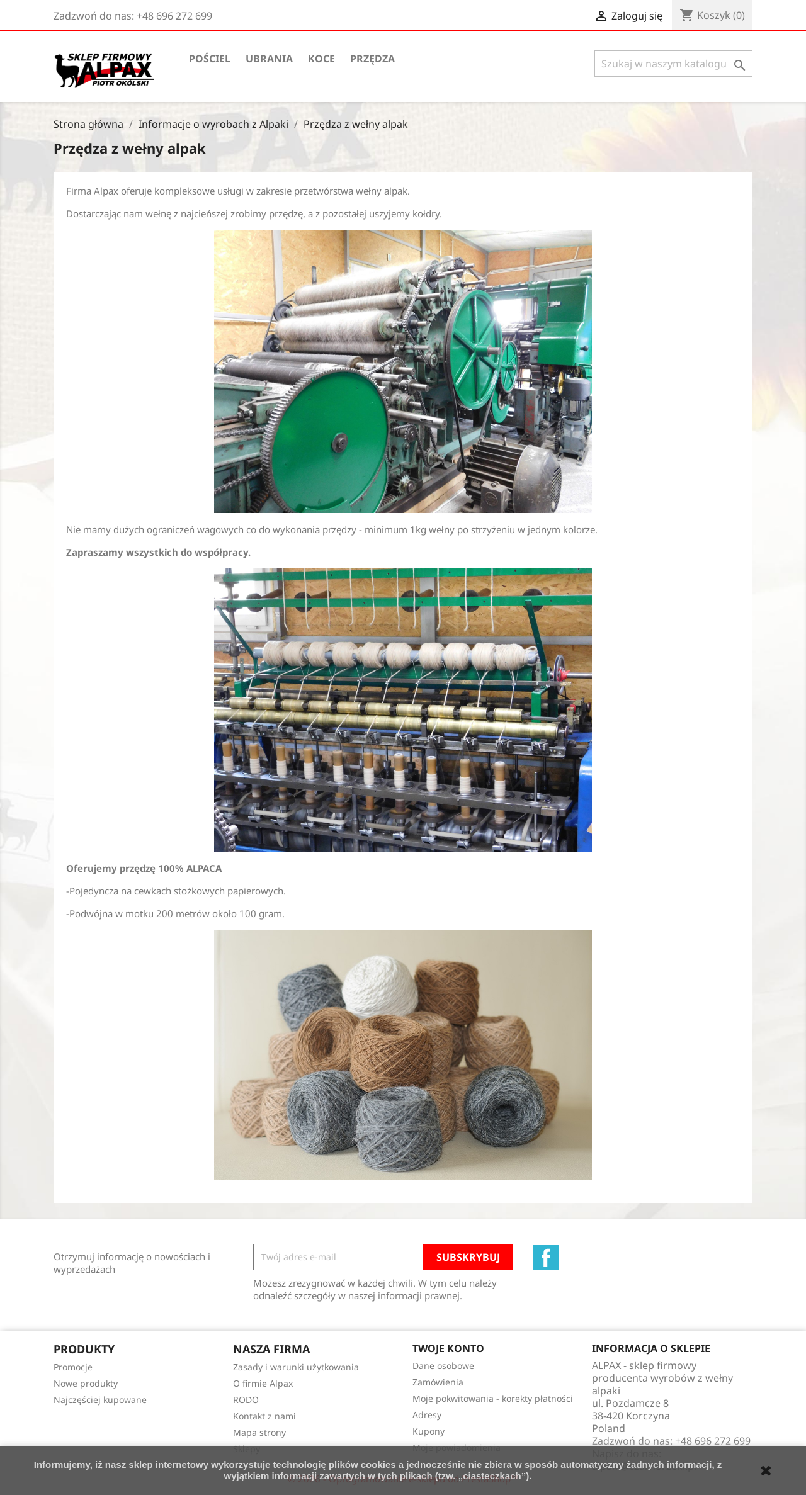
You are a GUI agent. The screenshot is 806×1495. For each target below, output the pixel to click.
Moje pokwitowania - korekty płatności (492, 1398)
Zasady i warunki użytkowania (296, 1367)
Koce (321, 58)
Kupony (428, 1431)
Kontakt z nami (264, 1416)
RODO (246, 1400)
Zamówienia (437, 1382)
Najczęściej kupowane (100, 1400)
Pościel (209, 58)
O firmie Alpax (263, 1383)
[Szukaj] (673, 63)
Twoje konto (448, 1348)
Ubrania (269, 58)
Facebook (546, 1257)
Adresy (426, 1415)
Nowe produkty (86, 1383)
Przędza (372, 58)
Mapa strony (259, 1432)
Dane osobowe (443, 1366)
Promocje (73, 1367)
